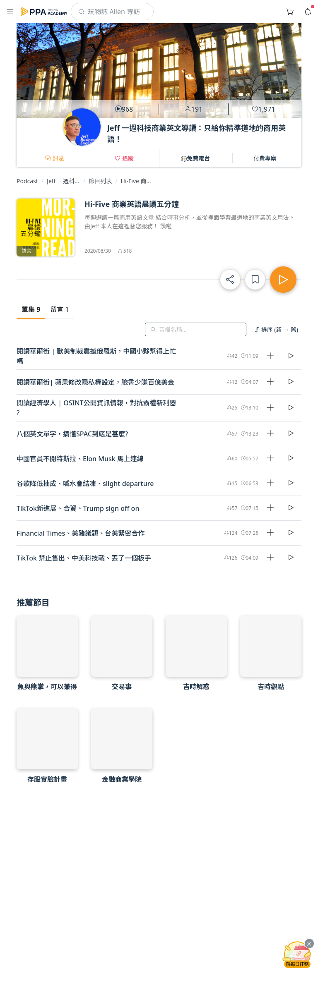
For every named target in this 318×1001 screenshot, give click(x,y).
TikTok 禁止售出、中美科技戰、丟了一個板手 (84, 558)
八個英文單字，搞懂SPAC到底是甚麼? (72, 433)
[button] (10, 12)
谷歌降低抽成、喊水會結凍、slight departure (85, 483)
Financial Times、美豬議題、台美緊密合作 (81, 533)
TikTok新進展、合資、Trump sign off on (78, 508)
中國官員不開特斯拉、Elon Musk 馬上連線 (80, 458)
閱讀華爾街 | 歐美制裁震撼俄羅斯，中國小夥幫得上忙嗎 (96, 356)
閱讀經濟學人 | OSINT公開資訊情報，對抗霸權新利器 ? (96, 407)
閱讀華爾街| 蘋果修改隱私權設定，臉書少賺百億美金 (95, 382)
